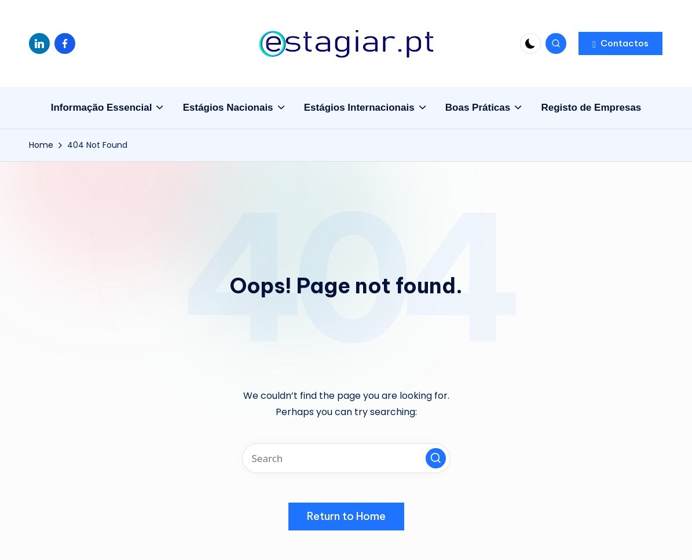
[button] (620, 43)
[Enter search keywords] (346, 458)
